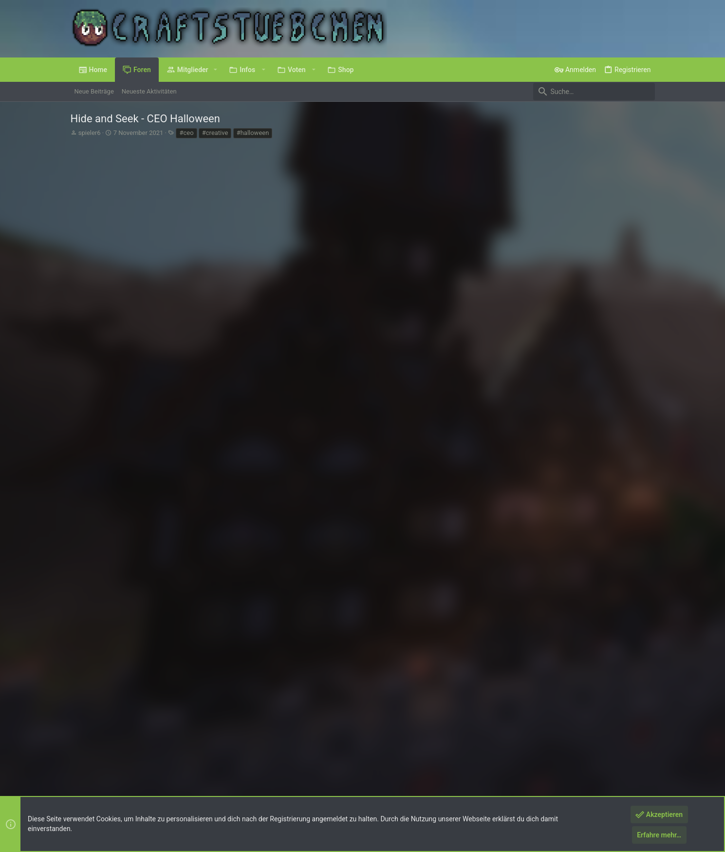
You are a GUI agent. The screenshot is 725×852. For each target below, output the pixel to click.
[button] (215, 69)
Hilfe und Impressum (597, 773)
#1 (646, 182)
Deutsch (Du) (96, 773)
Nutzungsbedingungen (489, 773)
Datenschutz (544, 773)
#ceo (186, 132)
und (195, 658)
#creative (215, 132)
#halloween (253, 132)
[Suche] (594, 91)
